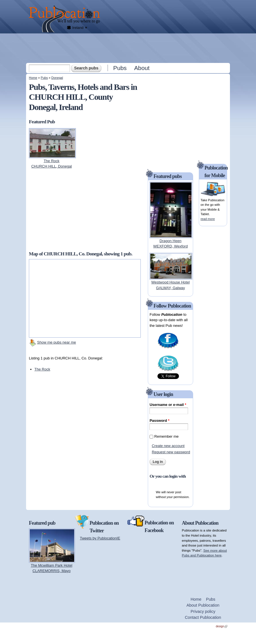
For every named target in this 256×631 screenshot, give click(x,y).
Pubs (120, 68)
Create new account (168, 446)
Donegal (57, 77)
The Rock (42, 369)
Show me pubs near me (56, 342)
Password (159, 420)
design (221, 626)
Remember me (166, 436)
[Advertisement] (128, 48)
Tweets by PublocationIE (100, 538)
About (142, 68)
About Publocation (203, 605)
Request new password (171, 452)
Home (33, 77)
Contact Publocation (203, 617)
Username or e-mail (168, 405)
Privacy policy (203, 611)
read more (207, 219)
